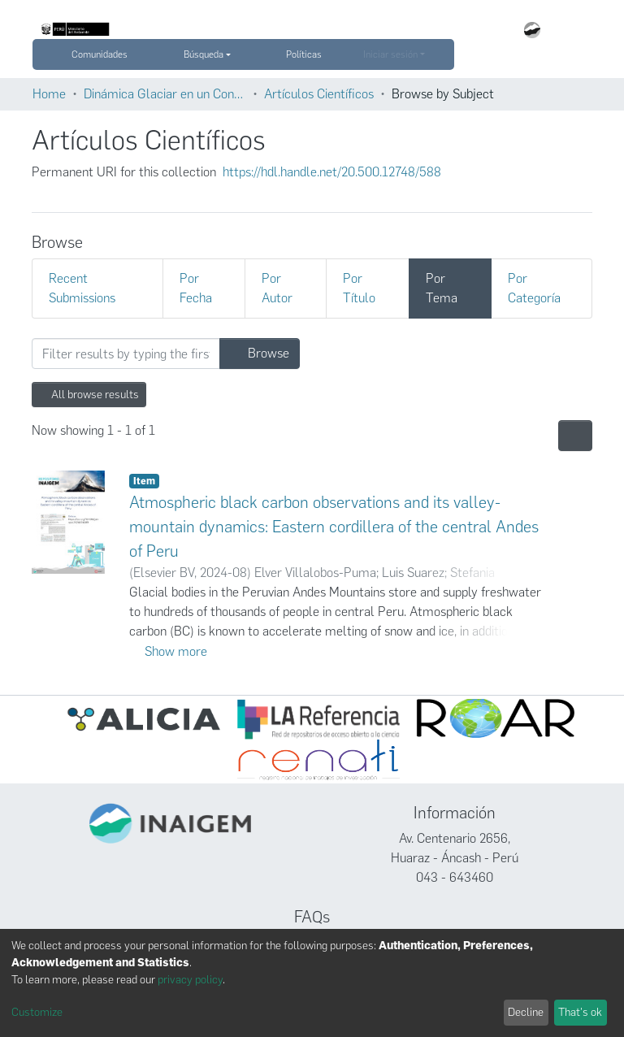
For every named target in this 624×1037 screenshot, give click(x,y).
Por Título (359, 288)
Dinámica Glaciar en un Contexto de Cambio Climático (165, 94)
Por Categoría (534, 288)
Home (49, 94)
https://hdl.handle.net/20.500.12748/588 (332, 172)
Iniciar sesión (390, 54)
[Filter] (126, 353)
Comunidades (100, 54)
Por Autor (277, 288)
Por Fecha (196, 288)
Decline (526, 1012)
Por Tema (441, 288)
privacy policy (190, 980)
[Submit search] (44, 54)
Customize (37, 1012)
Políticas (311, 54)
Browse (259, 353)
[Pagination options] (575, 435)
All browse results (89, 394)
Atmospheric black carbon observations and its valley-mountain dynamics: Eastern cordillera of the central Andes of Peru (334, 526)
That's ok (580, 1012)
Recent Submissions (82, 288)
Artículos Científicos (319, 94)
